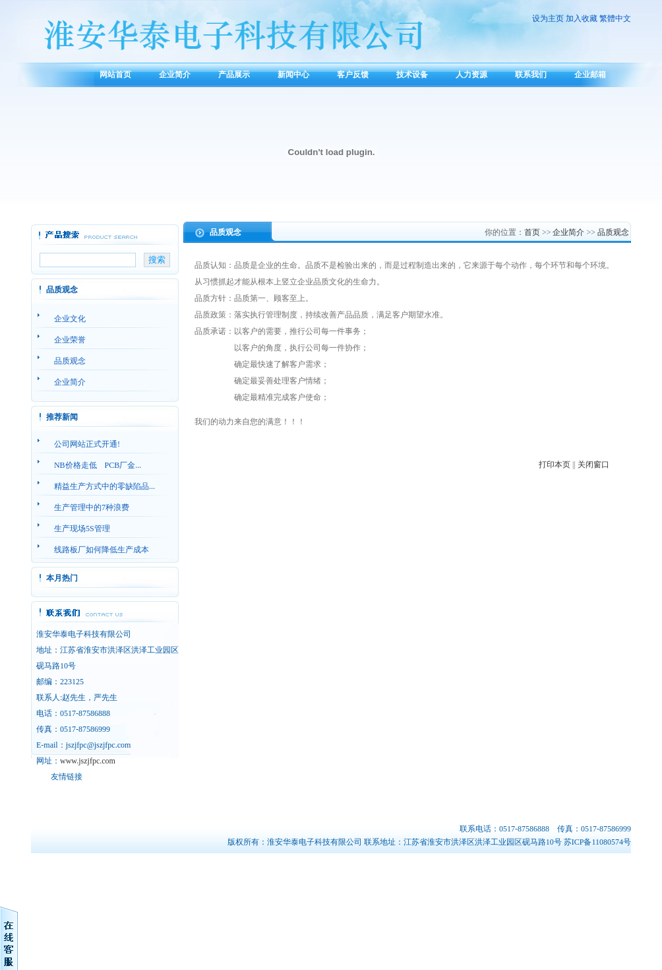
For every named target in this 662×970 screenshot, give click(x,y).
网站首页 (115, 74)
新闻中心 (293, 74)
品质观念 (613, 232)
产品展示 (234, 74)
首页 (532, 232)
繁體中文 (615, 18)
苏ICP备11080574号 (597, 842)
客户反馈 (353, 74)
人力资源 (471, 74)
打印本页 (554, 464)
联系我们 (531, 74)
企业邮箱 (590, 74)
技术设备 (412, 74)
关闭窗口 (593, 464)
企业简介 (175, 74)
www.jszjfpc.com (87, 760)
